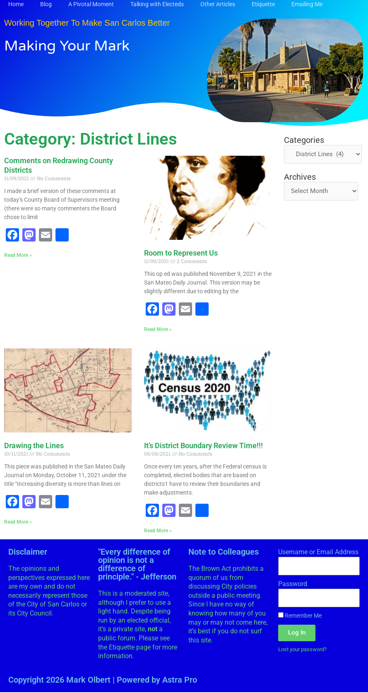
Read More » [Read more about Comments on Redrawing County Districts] (18, 255)
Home (16, 4)
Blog (46, 4)
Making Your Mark (75, 45)
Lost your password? (305, 650)
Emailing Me (306, 4)
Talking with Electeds (157, 4)
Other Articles (217, 4)
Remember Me (300, 616)
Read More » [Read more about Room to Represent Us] (158, 329)
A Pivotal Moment (91, 4)
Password (292, 585)
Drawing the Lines (34, 446)
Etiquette (263, 4)
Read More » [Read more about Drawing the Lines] (18, 522)
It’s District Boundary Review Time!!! (203, 446)
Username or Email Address (318, 553)
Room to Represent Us (181, 253)
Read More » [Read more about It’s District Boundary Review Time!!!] (158, 531)
